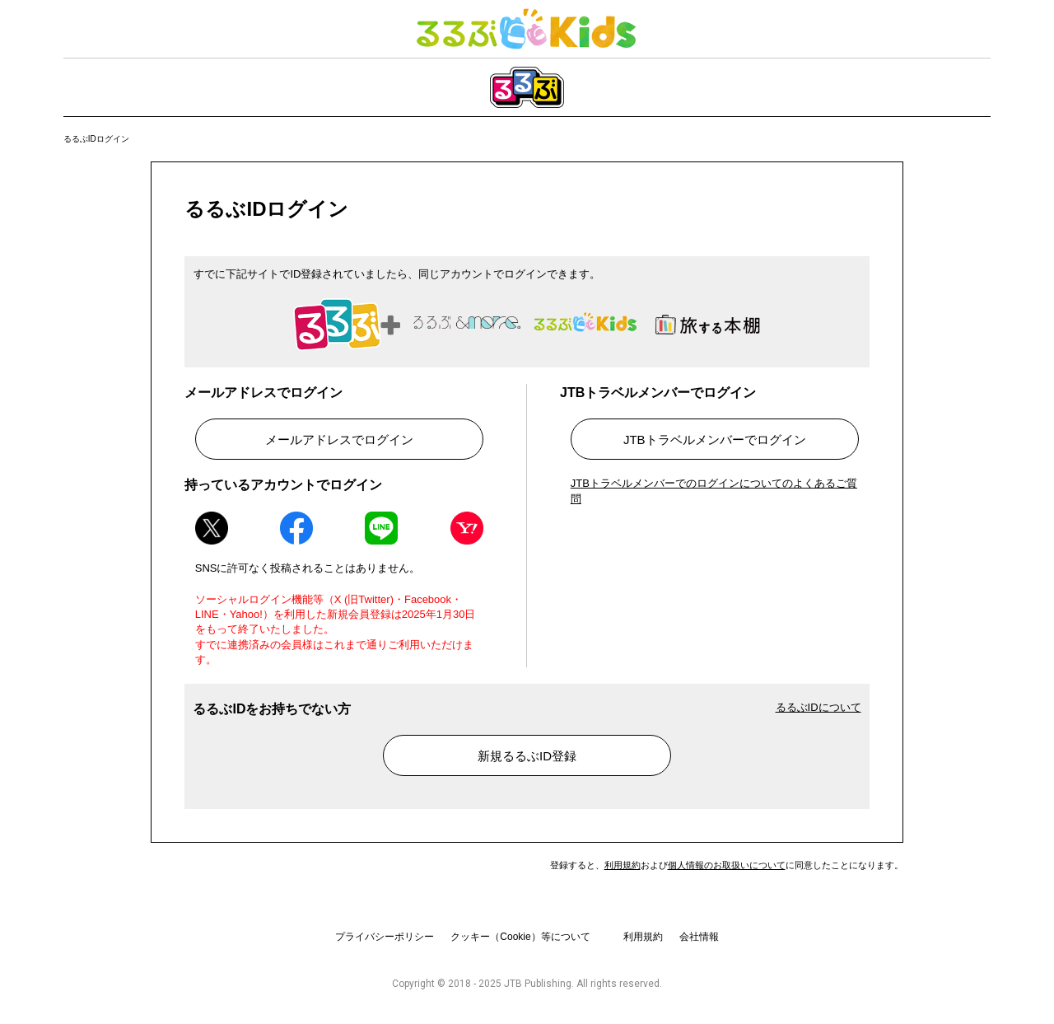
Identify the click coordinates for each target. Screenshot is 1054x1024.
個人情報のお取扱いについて (727, 865)
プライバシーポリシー (384, 936)
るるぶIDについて (818, 707)
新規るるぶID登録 (527, 756)
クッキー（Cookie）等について (520, 936)
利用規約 (622, 865)
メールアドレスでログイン (339, 440)
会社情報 (699, 936)
